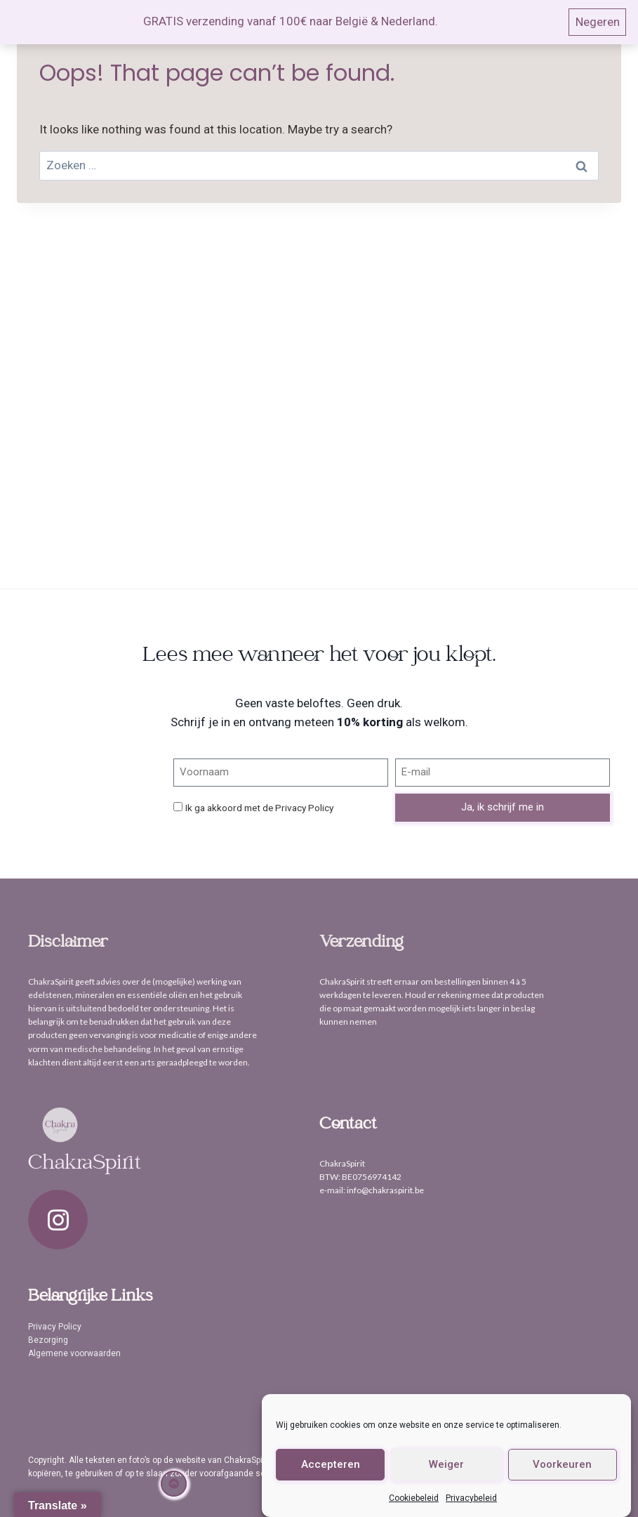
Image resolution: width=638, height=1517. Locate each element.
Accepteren (330, 1464)
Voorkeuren (562, 1464)
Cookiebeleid (414, 1498)
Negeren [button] (598, 22)
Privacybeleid (471, 1498)
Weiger (446, 1464)
